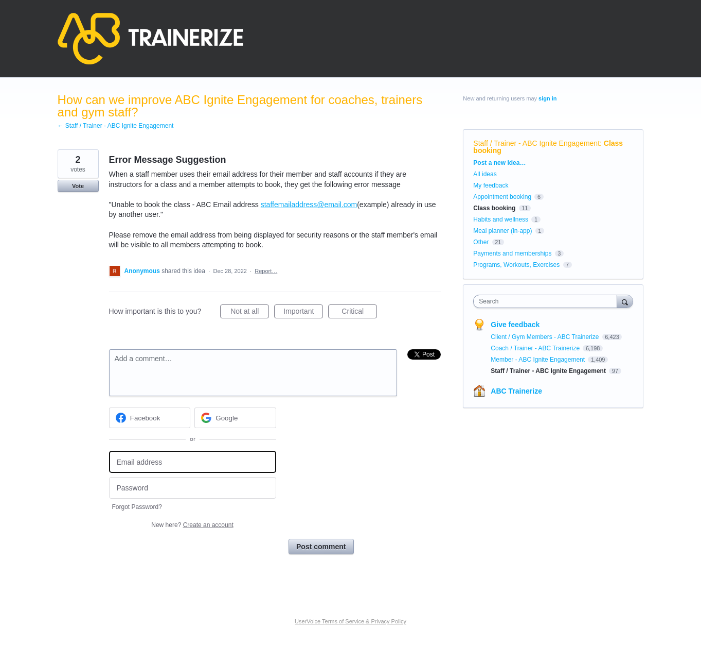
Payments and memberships (512, 253)
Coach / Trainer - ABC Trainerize (536, 348)
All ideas (484, 174)
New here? (192, 525)
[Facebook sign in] (150, 418)
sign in (547, 98)
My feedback (490, 185)
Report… (266, 271)
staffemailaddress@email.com (309, 204)
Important (303, 312)
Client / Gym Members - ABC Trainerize (545, 337)
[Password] (192, 488)
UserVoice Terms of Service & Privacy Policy (350, 621)
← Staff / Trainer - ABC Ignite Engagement (116, 125)
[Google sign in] (235, 418)
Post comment (321, 546)
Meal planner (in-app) (502, 230)
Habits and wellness (500, 219)
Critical (359, 312)
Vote (78, 186)
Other (481, 242)
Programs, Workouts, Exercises (516, 264)
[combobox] (547, 301)
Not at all (249, 312)
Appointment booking (502, 196)
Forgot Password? (137, 507)
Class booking (494, 208)
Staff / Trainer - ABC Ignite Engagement (536, 143)
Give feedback (515, 324)
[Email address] (192, 462)
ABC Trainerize (516, 391)
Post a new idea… (499, 162)
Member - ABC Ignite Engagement (538, 359)
